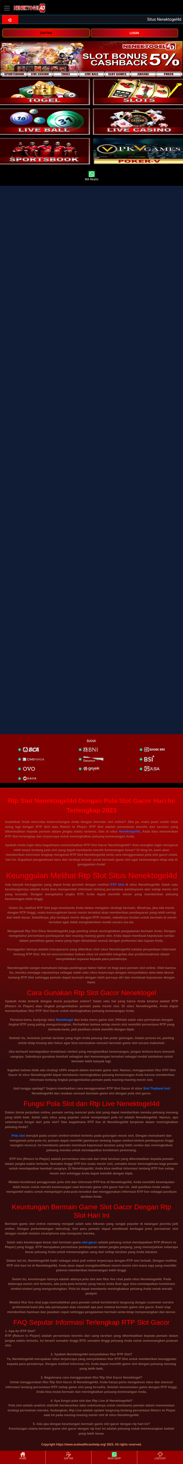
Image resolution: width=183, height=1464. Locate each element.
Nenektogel (64, 1020)
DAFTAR (46, 33)
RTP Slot (117, 884)
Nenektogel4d (129, 831)
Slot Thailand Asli (156, 1088)
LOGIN (134, 33)
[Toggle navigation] (7, 8)
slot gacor (89, 1242)
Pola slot (18, 1135)
